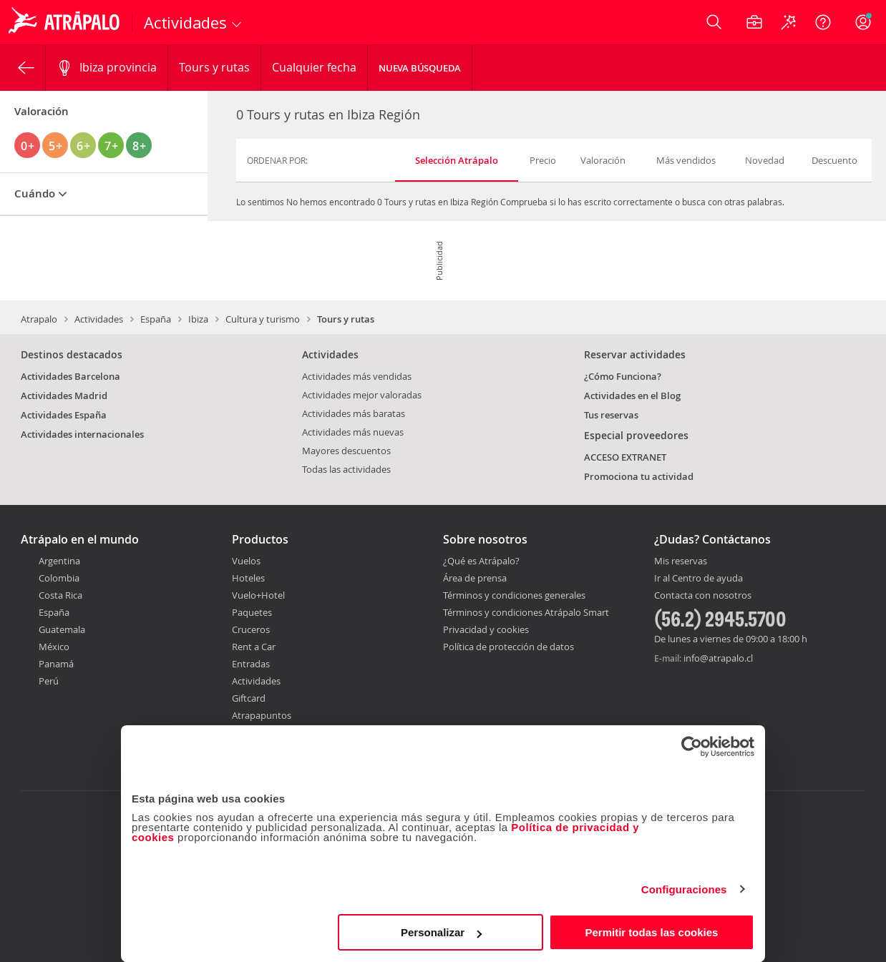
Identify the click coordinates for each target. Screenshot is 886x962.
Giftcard (249, 698)
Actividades (98, 319)
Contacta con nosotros (702, 596)
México (54, 646)
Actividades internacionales (82, 434)
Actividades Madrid (64, 395)
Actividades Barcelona (70, 376)
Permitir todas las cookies (651, 932)
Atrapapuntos (261, 715)
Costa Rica (60, 595)
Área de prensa (475, 577)
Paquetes (252, 612)
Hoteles (248, 577)
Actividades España (64, 414)
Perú (49, 680)
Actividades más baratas (353, 413)
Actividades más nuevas (353, 432)
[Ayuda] (823, 22)
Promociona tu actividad (638, 476)
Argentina (59, 560)
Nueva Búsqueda (420, 68)
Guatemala (62, 629)
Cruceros (251, 629)
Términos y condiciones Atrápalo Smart (526, 612)
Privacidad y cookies (486, 629)
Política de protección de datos (508, 646)
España (155, 319)
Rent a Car (254, 646)
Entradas (251, 663)
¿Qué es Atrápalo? (481, 560)
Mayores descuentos (346, 450)
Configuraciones (684, 889)
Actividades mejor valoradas (362, 394)
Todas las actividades (346, 469)
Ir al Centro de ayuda (698, 578)
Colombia (59, 577)
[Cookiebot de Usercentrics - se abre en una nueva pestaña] (691, 746)
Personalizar (441, 932)
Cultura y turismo (262, 319)
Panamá (56, 663)
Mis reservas (680, 561)
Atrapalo (39, 319)
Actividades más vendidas (357, 376)
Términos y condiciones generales (514, 595)
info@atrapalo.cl (718, 658)
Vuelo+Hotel (258, 595)
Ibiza (198, 319)
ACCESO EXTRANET (625, 457)
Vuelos (246, 560)
